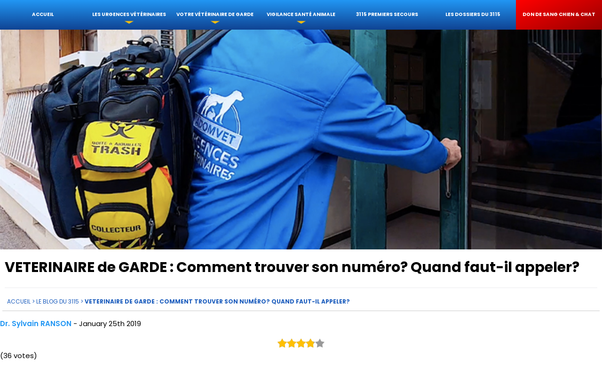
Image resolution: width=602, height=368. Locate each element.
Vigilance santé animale (301, 14)
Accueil (43, 14)
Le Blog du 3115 (57, 301)
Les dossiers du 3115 (472, 14)
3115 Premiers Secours (387, 14)
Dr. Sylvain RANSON (35, 323)
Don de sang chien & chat (559, 14)
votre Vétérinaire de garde (214, 14)
